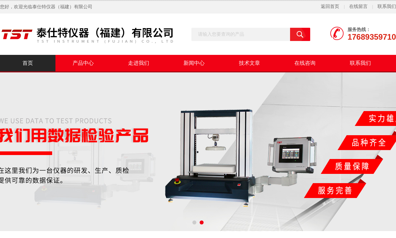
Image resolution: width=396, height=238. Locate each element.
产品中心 (83, 63)
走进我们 (138, 63)
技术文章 (249, 63)
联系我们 (387, 6)
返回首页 (330, 6)
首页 (27, 63)
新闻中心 (194, 63)
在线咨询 (304, 63)
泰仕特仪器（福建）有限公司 (62, 6)
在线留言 (358, 6)
